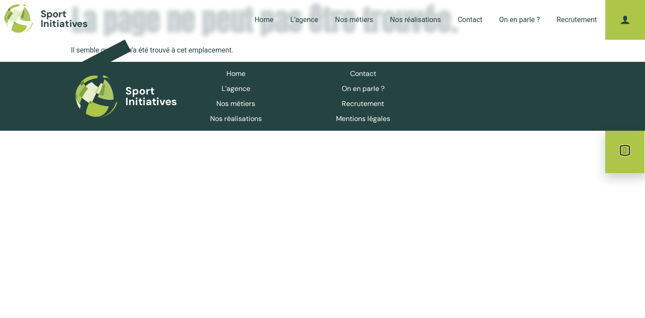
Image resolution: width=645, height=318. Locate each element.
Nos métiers (354, 19)
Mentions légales (363, 118)
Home (263, 19)
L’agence (304, 19)
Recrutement (577, 19)
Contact (470, 19)
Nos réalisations (415, 19)
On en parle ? (519, 19)
